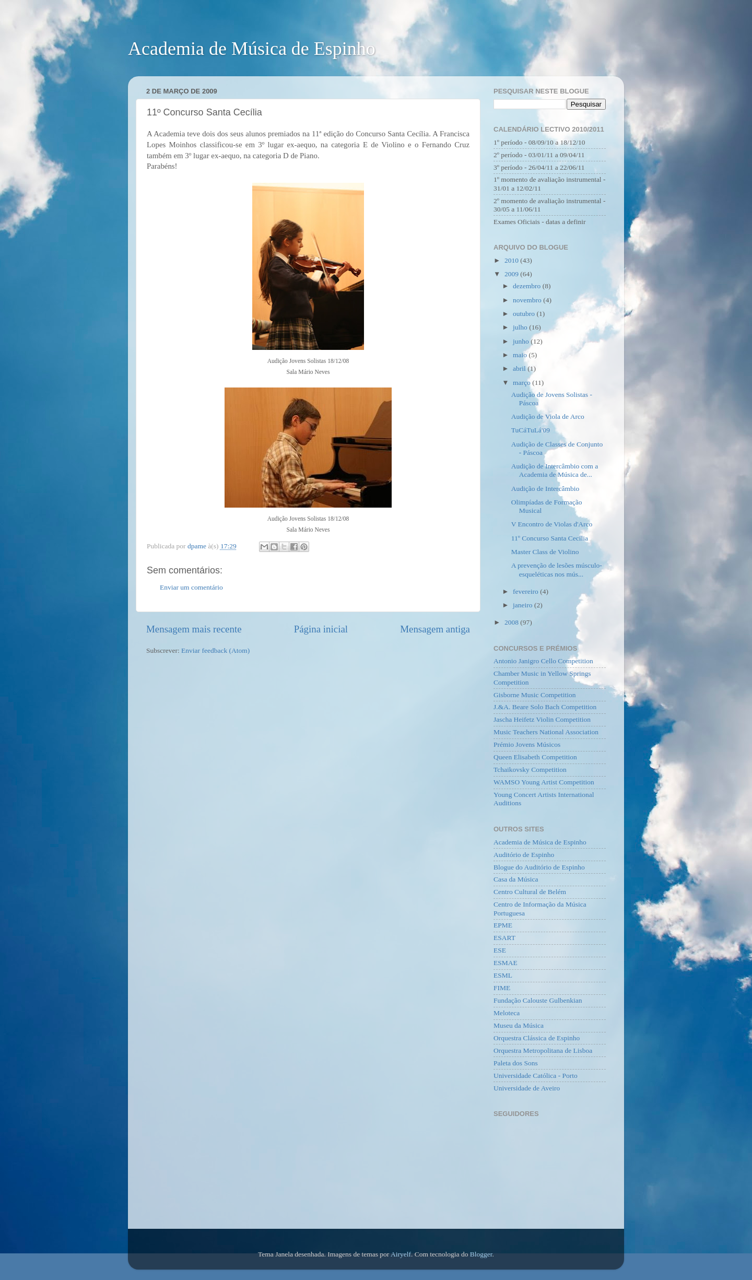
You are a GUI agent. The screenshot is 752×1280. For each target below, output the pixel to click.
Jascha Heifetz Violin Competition (542, 719)
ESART (504, 938)
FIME (502, 988)
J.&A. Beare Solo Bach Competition (545, 707)
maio (520, 355)
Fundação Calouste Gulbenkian (538, 1000)
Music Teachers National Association (546, 732)
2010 (512, 260)
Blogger (481, 1254)
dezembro (528, 286)
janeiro (523, 605)
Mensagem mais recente (194, 629)
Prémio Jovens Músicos (527, 744)
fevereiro (526, 591)
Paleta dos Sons (516, 1063)
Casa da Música (516, 879)
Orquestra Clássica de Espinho (537, 1038)
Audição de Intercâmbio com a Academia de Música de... (554, 470)
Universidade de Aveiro (527, 1088)
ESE (500, 950)
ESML (503, 975)
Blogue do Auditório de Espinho (539, 867)
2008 (512, 622)
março (522, 382)
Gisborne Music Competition (535, 695)
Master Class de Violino (545, 552)
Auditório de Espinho (524, 855)
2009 (512, 274)
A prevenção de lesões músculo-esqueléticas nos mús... (556, 569)
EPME (503, 925)
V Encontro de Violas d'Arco (552, 524)
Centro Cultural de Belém (530, 892)
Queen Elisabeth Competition (535, 757)
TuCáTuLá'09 (530, 430)
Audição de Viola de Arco (547, 416)
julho (521, 327)
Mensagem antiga (435, 629)
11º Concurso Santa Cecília (549, 538)
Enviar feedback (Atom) (215, 650)
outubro (524, 314)
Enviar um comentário (191, 587)
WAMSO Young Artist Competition (544, 782)
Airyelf (401, 1254)
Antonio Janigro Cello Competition (543, 661)
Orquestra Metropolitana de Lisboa (543, 1050)
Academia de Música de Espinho (251, 48)
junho (522, 341)
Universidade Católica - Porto (536, 1075)
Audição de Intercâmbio (545, 488)
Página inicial (321, 629)
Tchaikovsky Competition (530, 769)
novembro (528, 300)
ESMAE (506, 963)
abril (520, 368)
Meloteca (507, 1013)
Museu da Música (519, 1025)
